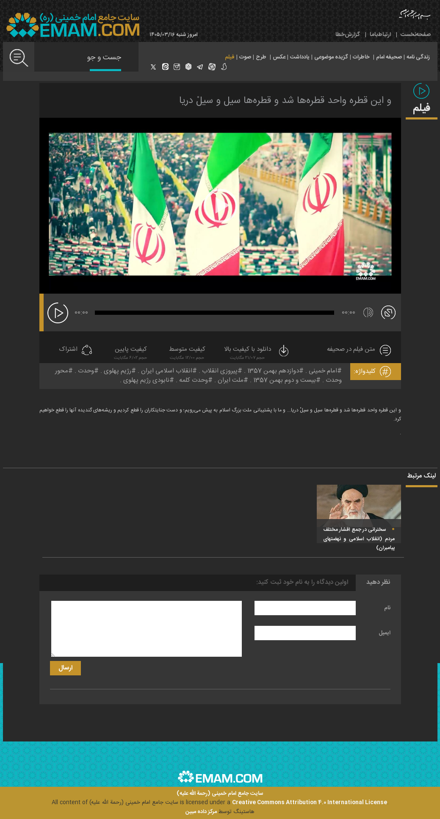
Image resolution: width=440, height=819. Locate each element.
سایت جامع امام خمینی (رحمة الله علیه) (220, 793)
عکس (279, 57)
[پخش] (58, 313)
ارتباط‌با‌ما (380, 34)
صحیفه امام (389, 57)
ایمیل (384, 633)
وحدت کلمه (193, 380)
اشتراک (68, 350)
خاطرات (361, 57)
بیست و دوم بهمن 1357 (284, 380)
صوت (245, 57)
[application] (220, 206)
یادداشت (300, 57)
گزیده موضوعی (331, 57)
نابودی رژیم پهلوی (146, 380)
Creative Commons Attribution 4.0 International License (309, 802)
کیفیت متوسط (187, 354)
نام (387, 608)
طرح (261, 57)
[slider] (214, 313)
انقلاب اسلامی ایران (166, 371)
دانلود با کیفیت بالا (257, 354)
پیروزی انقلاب (220, 371)
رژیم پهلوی (117, 371)
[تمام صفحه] (388, 312)
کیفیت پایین (130, 354)
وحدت (86, 371)
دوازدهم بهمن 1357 (273, 371)
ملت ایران (231, 380)
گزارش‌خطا (347, 34)
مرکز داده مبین (201, 811)
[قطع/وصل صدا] (368, 312)
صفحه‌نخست (416, 34)
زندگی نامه (418, 57)
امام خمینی (323, 371)
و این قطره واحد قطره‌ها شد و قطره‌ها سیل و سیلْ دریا (285, 101)
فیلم (230, 57)
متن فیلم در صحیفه (351, 350)
